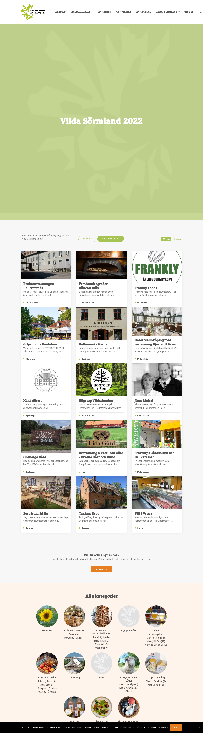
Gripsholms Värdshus (40, 191)
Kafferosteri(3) (74, 582)
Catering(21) (98, 572)
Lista (166, 86)
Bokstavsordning (110, 86)
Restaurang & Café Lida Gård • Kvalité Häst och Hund (101, 302)
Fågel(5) (134, 531)
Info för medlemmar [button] (37, 702)
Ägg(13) (160, 531)
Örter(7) (52, 538)
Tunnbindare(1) (128, 607)
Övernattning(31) (101, 589)
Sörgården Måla (35, 360)
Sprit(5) (149, 491)
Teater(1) (128, 603)
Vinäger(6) (79, 596)
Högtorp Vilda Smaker (96, 247)
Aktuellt (61, 11)
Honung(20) (74, 575)
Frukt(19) (51, 528)
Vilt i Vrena (143, 360)
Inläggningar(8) (74, 579)
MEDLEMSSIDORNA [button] (35, 714)
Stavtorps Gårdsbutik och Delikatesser (154, 302)
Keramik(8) (128, 572)
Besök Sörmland (168, 11)
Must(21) (151, 488)
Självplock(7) (44, 535)
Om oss (190, 11)
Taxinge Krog (89, 360)
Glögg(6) (160, 484)
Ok (175, 727)
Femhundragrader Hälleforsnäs (93, 133)
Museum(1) (128, 589)
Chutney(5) (74, 572)
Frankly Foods (146, 135)
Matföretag (143, 11)
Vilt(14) (128, 538)
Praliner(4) (78, 593)
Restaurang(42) (101, 586)
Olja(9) (68, 593)
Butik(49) (97, 484)
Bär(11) (41, 528)
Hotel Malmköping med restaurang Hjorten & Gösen (156, 189)
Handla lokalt (82, 11)
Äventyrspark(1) (129, 617)
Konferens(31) (101, 579)
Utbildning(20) (126, 610)
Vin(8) (157, 491)
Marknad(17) (101, 491)
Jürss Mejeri (144, 247)
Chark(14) (124, 531)
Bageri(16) (74, 481)
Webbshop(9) (101, 494)
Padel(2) (123, 600)
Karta (177, 86)
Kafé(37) (105, 575)
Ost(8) (151, 531)
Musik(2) (128, 593)
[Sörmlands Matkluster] (33, 12)
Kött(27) (123, 534)
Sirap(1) (69, 596)
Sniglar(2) (133, 534)
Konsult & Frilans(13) (128, 579)
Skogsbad (133, 600)
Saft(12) (161, 488)
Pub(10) (101, 582)
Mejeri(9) (161, 528)
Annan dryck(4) (155, 481)
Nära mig (87, 86)
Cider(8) (151, 484)
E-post (108, 678)
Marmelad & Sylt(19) (74, 589)
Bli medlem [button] (102, 416)
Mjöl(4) (80, 484)
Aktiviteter (123, 11)
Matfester (104, 11)
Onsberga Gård (34, 304)
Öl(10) (164, 491)
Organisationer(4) (128, 596)
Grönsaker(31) (47, 531)
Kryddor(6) (74, 586)
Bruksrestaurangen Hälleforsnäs (38, 133)
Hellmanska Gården (94, 191)
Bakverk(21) (70, 484)
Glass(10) (151, 528)
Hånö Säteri (32, 247)
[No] (199, 727)
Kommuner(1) (128, 575)
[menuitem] (61, 12)
